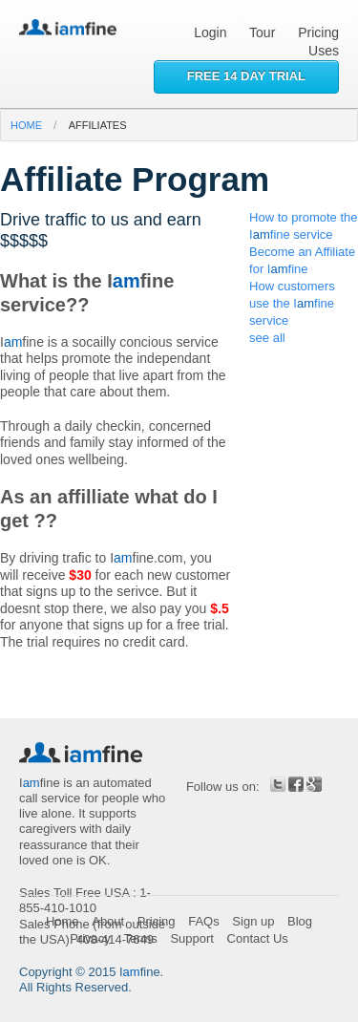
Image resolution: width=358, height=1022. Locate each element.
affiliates (98, 125)
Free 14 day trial (246, 76)
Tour (262, 32)
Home (62, 921)
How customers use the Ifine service (292, 303)
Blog (299, 921)
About (108, 921)
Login (210, 32)
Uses (323, 50)
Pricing (318, 32)
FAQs (204, 921)
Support (192, 938)
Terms (140, 938)
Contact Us (257, 938)
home (26, 125)
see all (267, 337)
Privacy (90, 938)
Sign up (253, 921)
